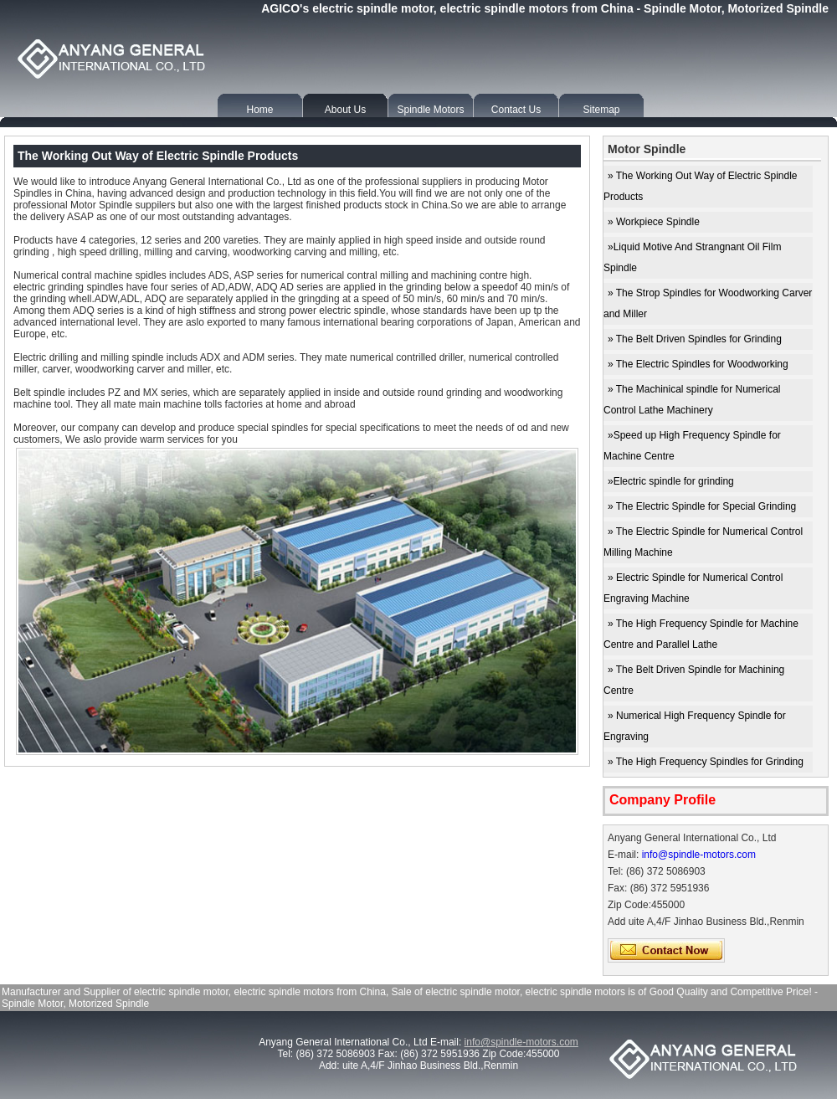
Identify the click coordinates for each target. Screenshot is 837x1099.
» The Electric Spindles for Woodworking (698, 364)
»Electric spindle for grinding (671, 481)
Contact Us (516, 110)
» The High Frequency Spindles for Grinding (706, 762)
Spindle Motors (430, 110)
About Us (345, 110)
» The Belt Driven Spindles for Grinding (695, 339)
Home (259, 110)
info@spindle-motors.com (699, 854)
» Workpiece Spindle (654, 222)
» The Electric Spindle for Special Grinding (702, 506)
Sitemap (601, 110)
